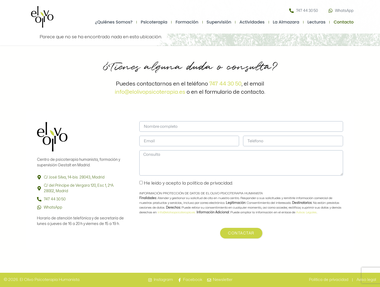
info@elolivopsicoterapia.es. (177, 212)
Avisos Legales (306, 212)
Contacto (344, 22)
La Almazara (286, 22)
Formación (186, 22)
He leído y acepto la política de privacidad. (188, 183)
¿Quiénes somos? (114, 22)
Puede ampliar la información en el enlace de (246, 212)
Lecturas (316, 22)
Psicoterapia (154, 22)
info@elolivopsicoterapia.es (150, 92)
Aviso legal (366, 280)
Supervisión (219, 22)
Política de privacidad (328, 280)
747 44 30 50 (225, 83)
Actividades (251, 22)
